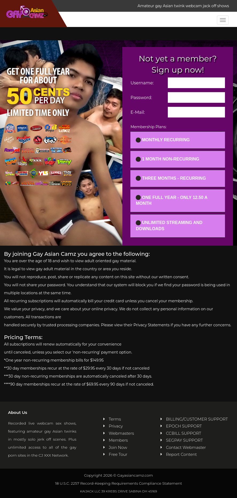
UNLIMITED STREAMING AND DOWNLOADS (169, 225)
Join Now (118, 447)
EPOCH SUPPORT (184, 426)
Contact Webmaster (186, 447)
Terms (115, 419)
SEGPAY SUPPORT (184, 440)
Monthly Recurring (163, 140)
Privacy (116, 426)
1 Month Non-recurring (167, 159)
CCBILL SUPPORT (183, 433)
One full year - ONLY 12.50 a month (171, 200)
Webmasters (121, 433)
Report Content (181, 454)
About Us (17, 412)
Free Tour (118, 454)
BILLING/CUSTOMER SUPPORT (197, 419)
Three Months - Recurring (171, 178)
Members (118, 440)
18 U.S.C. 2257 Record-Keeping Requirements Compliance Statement (118, 483)
